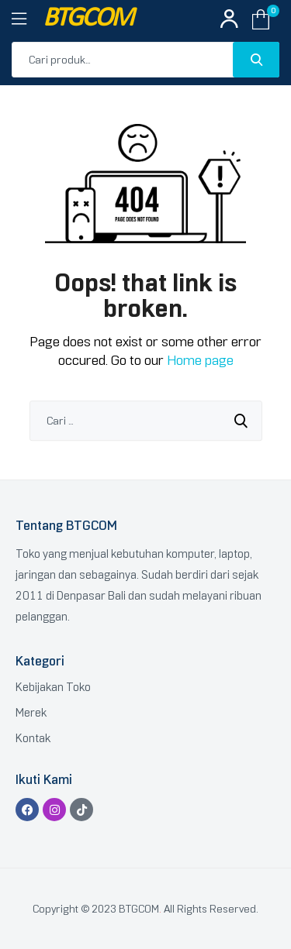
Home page (200, 360)
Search (256, 59)
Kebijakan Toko (53, 687)
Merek (31, 713)
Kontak (33, 738)
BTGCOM (88, 19)
